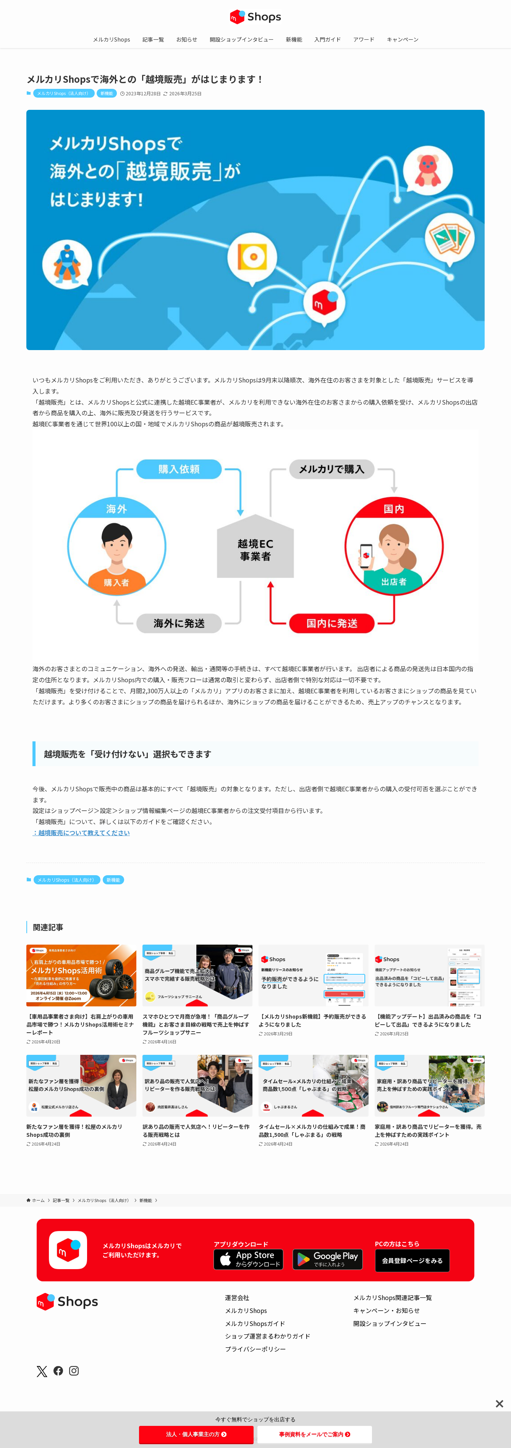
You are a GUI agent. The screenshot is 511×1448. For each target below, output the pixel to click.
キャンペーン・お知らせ (386, 1310)
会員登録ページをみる (412, 1260)
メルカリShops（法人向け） (64, 93)
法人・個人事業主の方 (196, 1434)
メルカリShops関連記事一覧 (392, 1297)
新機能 (106, 93)
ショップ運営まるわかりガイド (267, 1335)
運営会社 (237, 1297)
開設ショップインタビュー (390, 1323)
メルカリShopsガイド (255, 1323)
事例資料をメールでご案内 (314, 1434)
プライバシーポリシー (255, 1348)
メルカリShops (246, 1310)
